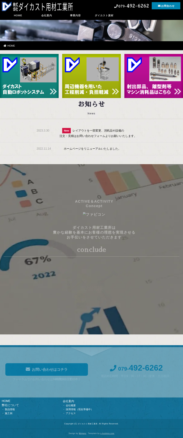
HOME (18, 17)
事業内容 (75, 17)
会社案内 (46, 17)
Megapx (82, 433)
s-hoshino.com (107, 433)
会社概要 (71, 405)
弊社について (10, 405)
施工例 (8, 413)
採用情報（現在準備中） (79, 409)
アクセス (71, 413)
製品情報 (10, 409)
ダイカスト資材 (104, 17)
